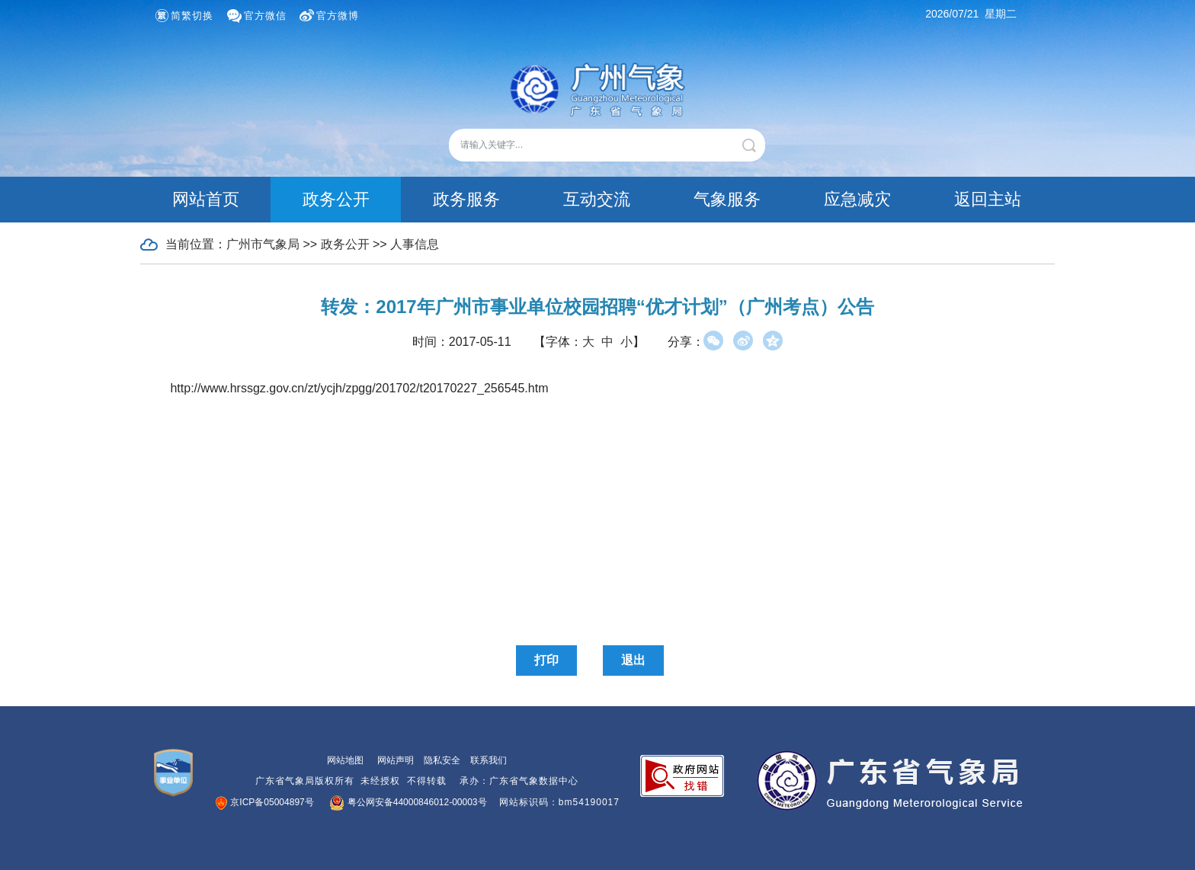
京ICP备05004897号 (265, 802)
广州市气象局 (263, 244)
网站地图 (345, 760)
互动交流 (596, 199)
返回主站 (987, 199)
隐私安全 (442, 760)
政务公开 (336, 199)
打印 (546, 660)
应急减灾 (857, 199)
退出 (633, 660)
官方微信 (265, 15)
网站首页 (205, 199)
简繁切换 (192, 15)
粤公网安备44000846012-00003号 (409, 802)
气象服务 (727, 199)
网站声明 (395, 760)
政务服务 (466, 199)
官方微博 (337, 15)
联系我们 (488, 760)
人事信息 (414, 244)
